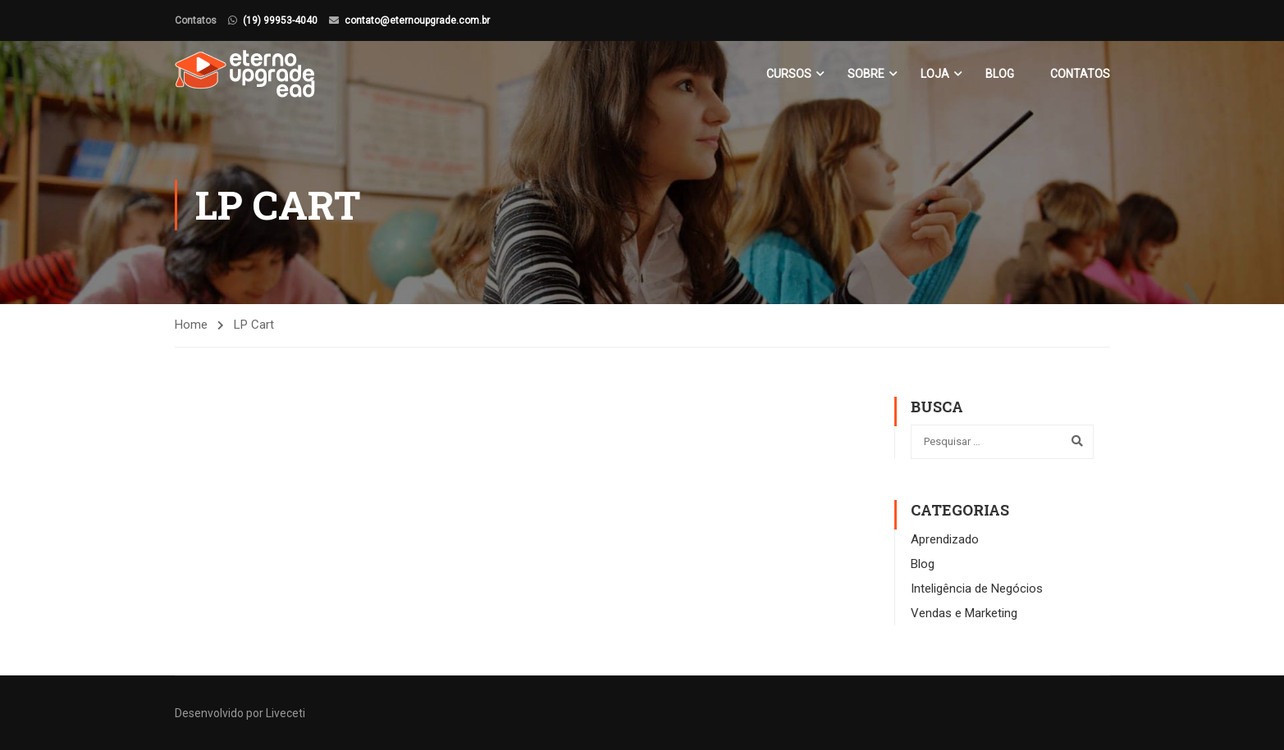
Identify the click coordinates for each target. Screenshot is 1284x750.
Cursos (788, 73)
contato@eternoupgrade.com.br (417, 20)
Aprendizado (945, 539)
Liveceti (285, 713)
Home (191, 324)
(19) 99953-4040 (280, 20)
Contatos (1080, 73)
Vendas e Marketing (964, 613)
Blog (999, 73)
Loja (935, 73)
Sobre (866, 73)
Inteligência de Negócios (977, 588)
